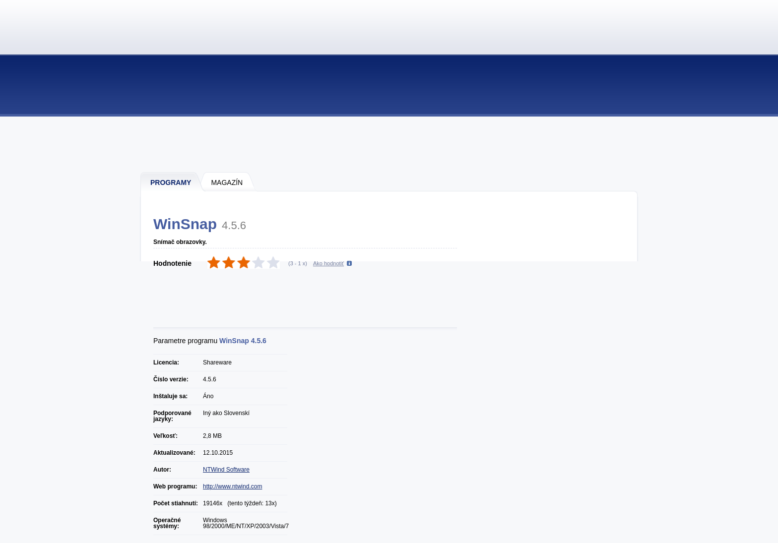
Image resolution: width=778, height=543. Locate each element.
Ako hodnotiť (328, 263)
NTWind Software (226, 469)
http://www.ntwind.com (232, 486)
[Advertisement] (389, 143)
